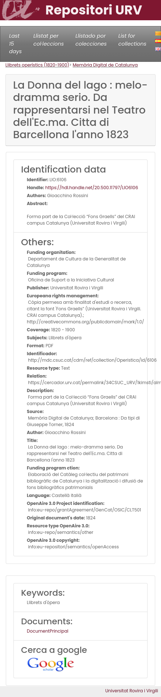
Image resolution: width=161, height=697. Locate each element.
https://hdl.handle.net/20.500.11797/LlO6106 (91, 187)
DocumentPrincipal (47, 631)
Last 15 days (15, 43)
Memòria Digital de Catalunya (105, 65)
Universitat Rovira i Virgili (131, 691)
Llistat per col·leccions (48, 39)
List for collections (132, 39)
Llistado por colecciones (91, 39)
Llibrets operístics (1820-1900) (37, 65)
